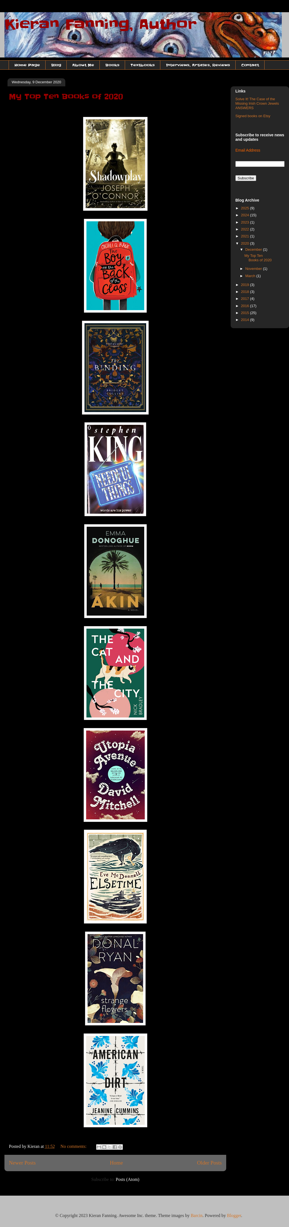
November (254, 269)
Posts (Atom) (127, 1179)
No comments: (74, 1146)
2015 (245, 313)
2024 (245, 215)
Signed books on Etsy (252, 116)
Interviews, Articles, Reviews (198, 64)
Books (112, 64)
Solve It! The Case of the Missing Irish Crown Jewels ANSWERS (257, 103)
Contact (250, 64)
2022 (245, 229)
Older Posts (209, 1163)
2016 (245, 306)
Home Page (27, 64)
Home (116, 1163)
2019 (245, 285)
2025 (245, 208)
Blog (56, 64)
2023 (245, 222)
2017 (245, 299)
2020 (245, 243)
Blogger (234, 1215)
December (254, 249)
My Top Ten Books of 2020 (66, 97)
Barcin (197, 1215)
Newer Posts (22, 1163)
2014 (245, 320)
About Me (83, 64)
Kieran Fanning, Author (100, 24)
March (250, 276)
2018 (245, 292)
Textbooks (143, 64)
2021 (245, 236)
